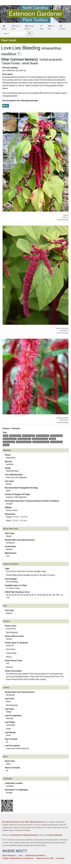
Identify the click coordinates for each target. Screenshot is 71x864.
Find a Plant (15, 27)
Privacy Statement (54, 835)
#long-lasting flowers (40, 439)
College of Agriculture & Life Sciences (18, 858)
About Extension (9, 855)
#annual (6, 445)
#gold (5, 436)
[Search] (14, 33)
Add (5, 106)
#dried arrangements (24, 442)
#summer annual (56, 436)
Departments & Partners (35, 855)
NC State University (10, 822)
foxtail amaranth (51, 59)
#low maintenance (9, 439)
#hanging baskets (24, 439)
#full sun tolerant (28, 436)
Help (41, 27)
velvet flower (30, 63)
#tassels (52, 439)
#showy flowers (15, 436)
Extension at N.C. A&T (45, 858)
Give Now (50, 27)
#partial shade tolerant (41, 442)
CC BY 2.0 (65, 217)
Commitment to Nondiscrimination (24, 835)
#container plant (56, 442)
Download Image (62, 219)
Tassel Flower (11, 63)
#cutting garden (8, 442)
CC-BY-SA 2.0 (64, 330)
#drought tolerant (42, 436)
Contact (62, 27)
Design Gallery (29, 27)
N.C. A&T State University (32, 822)
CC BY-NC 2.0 (64, 420)
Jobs (20, 855)
